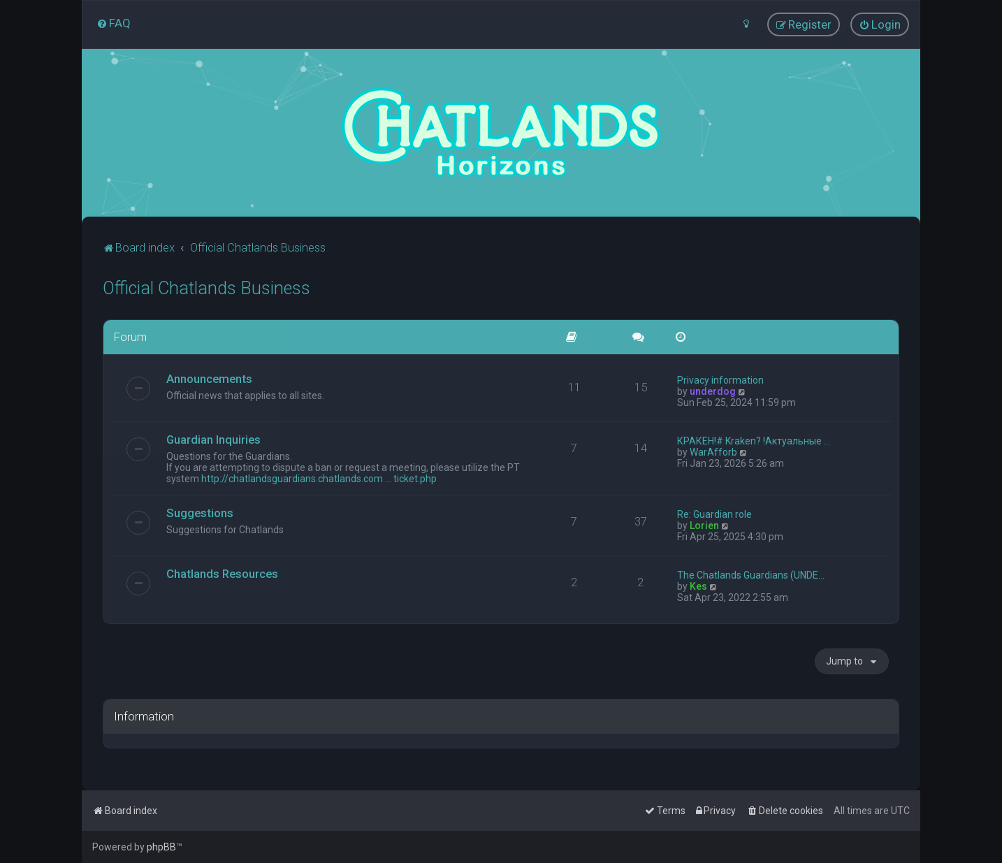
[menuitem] (113, 23)
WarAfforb (713, 451)
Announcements (209, 378)
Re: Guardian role (714, 513)
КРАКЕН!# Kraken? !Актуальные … (753, 440)
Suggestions (199, 512)
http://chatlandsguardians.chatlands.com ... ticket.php (319, 478)
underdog (713, 390)
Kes (698, 585)
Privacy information (720, 379)
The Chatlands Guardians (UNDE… (751, 574)
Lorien (704, 524)
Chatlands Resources (222, 573)
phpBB (161, 847)
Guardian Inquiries (213, 439)
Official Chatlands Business (206, 287)
